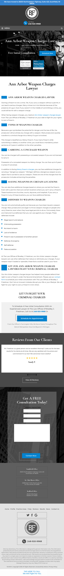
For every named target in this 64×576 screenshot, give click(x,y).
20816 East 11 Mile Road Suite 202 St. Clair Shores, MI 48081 (32, 483)
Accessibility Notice (42, 566)
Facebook (32, 515)
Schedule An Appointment (32, 318)
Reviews (36, 509)
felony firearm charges (25, 169)
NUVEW (9, 566)
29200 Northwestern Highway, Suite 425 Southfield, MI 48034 (32, 472)
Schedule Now (47, 53)
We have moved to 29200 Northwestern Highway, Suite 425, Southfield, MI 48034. (32, 2)
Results (42, 509)
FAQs (30, 509)
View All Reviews (32, 380)
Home (7, 509)
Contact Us (55, 509)
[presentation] (29, 375)
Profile (12, 509)
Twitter (28, 515)
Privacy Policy (53, 566)
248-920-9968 (34, 24)
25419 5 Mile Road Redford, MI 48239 (32, 494)
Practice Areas (21, 509)
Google (36, 515)
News (48, 509)
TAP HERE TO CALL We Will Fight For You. (32, 573)
